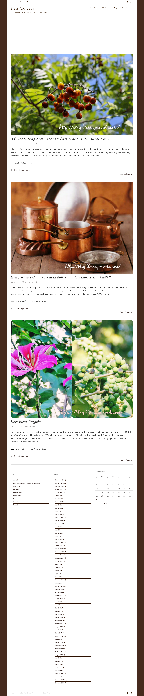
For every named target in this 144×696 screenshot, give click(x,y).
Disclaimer (16, 489)
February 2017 (59, 636)
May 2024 (58, 498)
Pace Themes (47, 693)
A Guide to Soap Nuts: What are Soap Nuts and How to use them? (60, 139)
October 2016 (59, 648)
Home (127, 8)
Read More (125, 174)
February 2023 (59, 517)
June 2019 (58, 611)
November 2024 (59, 486)
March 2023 (58, 514)
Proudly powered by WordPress (21, 693)
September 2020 (59, 595)
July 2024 (58, 495)
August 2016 (59, 655)
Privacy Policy (17, 495)
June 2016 (58, 661)
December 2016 (59, 642)
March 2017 (58, 633)
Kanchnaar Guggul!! (26, 422)
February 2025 (59, 480)
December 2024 (59, 483)
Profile (15, 498)
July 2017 (58, 630)
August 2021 (59, 561)
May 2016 (58, 664)
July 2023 (58, 505)
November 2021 (59, 552)
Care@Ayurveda (22, 170)
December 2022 (59, 520)
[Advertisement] (72, 37)
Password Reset (17, 492)
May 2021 (58, 570)
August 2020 (59, 598)
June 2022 (58, 530)
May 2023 (58, 508)
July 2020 (58, 602)
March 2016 (58, 670)
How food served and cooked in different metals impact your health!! (61, 277)
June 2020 (58, 605)
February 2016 (59, 673)
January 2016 (59, 676)
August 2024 (59, 492)
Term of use (16, 502)
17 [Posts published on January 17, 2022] (97, 492)
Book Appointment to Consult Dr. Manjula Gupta (107, 8)
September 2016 (59, 651)
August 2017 (59, 627)
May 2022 (58, 533)
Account (15, 480)
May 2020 (58, 608)
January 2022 (59, 545)
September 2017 (59, 623)
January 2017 (59, 639)
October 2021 (59, 555)
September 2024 (59, 489)
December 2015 (59, 680)
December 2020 (59, 586)
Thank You (16, 505)
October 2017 (59, 620)
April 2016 (58, 667)
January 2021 (59, 583)
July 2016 (58, 658)
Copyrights (16, 486)
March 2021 (58, 577)
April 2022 (58, 536)
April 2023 (58, 511)
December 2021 (59, 548)
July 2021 (58, 564)
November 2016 (59, 645)
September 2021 (59, 558)
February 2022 (59, 542)
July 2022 (58, 527)
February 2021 (59, 580)
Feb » (104, 504)
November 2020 (59, 589)
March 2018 (58, 614)
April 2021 (58, 573)
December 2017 (59, 617)
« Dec (97, 504)
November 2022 (59, 523)
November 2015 (59, 683)
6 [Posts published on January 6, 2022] (112, 485)
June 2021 (58, 567)
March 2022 (58, 539)
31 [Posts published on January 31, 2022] (97, 500)
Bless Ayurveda (22, 8)
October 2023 (59, 502)
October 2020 (59, 592)
